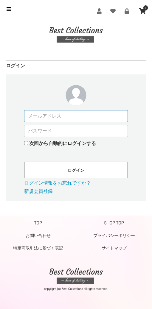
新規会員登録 (38, 191)
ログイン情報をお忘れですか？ (57, 183)
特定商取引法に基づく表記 (38, 248)
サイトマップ (114, 248)
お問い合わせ (38, 235)
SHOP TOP (114, 223)
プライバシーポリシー (114, 235)
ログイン (76, 170)
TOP (38, 223)
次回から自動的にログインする (62, 143)
